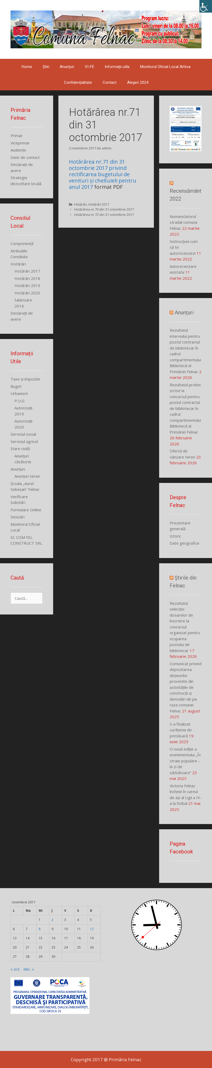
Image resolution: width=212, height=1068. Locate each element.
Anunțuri (67, 66)
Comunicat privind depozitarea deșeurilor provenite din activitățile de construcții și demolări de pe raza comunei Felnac (185, 687)
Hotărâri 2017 (98, 204)
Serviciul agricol (24, 441)
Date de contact (25, 157)
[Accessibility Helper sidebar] (205, 6)
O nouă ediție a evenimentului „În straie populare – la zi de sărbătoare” (185, 760)
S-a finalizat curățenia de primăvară (181, 729)
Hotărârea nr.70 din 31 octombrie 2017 (104, 209)
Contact (110, 82)
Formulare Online (26, 509)
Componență (22, 243)
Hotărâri (80, 204)
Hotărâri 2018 (27, 278)
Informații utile (117, 66)
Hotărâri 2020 (27, 292)
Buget (16, 386)
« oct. (15, 969)
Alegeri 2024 (137, 82)
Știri (46, 66)
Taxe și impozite (25, 379)
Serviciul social (23, 434)
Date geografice (184, 543)
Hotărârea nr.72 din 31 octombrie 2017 (104, 214)
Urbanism (19, 393)
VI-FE (89, 66)
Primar (17, 135)
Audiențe (18, 150)
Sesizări (17, 516)
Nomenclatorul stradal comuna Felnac (183, 222)
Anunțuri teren (27, 476)
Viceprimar (20, 142)
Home (27, 66)
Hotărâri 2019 (27, 285)
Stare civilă (20, 448)
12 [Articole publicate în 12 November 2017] (92, 929)
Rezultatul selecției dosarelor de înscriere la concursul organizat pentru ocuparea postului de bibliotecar (185, 627)
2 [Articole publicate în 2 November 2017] (52, 920)
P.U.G (19, 400)
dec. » (28, 969)
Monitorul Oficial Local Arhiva (165, 66)
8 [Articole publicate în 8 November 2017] (40, 929)
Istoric (175, 536)
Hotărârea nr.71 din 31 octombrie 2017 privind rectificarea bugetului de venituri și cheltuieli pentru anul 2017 (102, 174)
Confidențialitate (78, 82)
